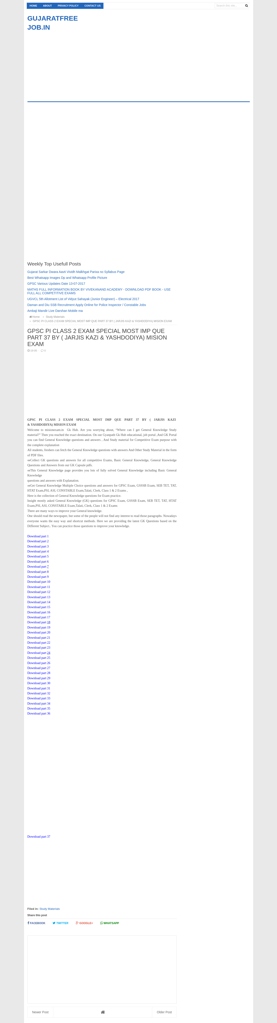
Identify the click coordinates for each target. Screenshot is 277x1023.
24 (48, 653)
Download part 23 (38, 647)
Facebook (36, 923)
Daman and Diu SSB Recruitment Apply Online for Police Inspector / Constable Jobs (86, 305)
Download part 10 (38, 581)
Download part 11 (38, 587)
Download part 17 (38, 617)
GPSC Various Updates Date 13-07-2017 (56, 283)
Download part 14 (38, 602)
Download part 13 (38, 597)
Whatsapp (109, 923)
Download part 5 (38, 556)
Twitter (61, 923)
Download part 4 (38, 551)
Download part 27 (38, 668)
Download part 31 (38, 688)
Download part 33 (38, 698)
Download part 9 (38, 576)
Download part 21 (38, 637)
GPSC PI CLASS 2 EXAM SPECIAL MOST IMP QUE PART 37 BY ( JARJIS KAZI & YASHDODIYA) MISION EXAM (100, 321)
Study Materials (49, 909)
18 (48, 622)
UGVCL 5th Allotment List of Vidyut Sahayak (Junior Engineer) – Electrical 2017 (83, 299)
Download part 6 (38, 561)
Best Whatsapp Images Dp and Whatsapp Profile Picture (67, 278)
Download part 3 (38, 546)
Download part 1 (38, 536)
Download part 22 (38, 642)
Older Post (164, 1012)
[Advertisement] (65, 63)
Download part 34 (38, 703)
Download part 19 (38, 627)
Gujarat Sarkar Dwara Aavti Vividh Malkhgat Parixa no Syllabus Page (76, 272)
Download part (37, 566)
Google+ (84, 923)
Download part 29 (38, 678)
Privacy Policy (68, 5)
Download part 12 (38, 592)
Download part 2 (38, 541)
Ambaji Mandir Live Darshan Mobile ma (55, 311)
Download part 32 (38, 693)
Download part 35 (38, 708)
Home (33, 5)
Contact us (92, 5)
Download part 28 (38, 673)
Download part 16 (38, 612)
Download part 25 (38, 658)
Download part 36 (38, 713)
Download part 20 (38, 632)
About (47, 5)
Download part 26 (38, 663)
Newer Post (40, 1012)
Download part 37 (38, 836)
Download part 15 (38, 607)
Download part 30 (38, 683)
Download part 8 (38, 572)
